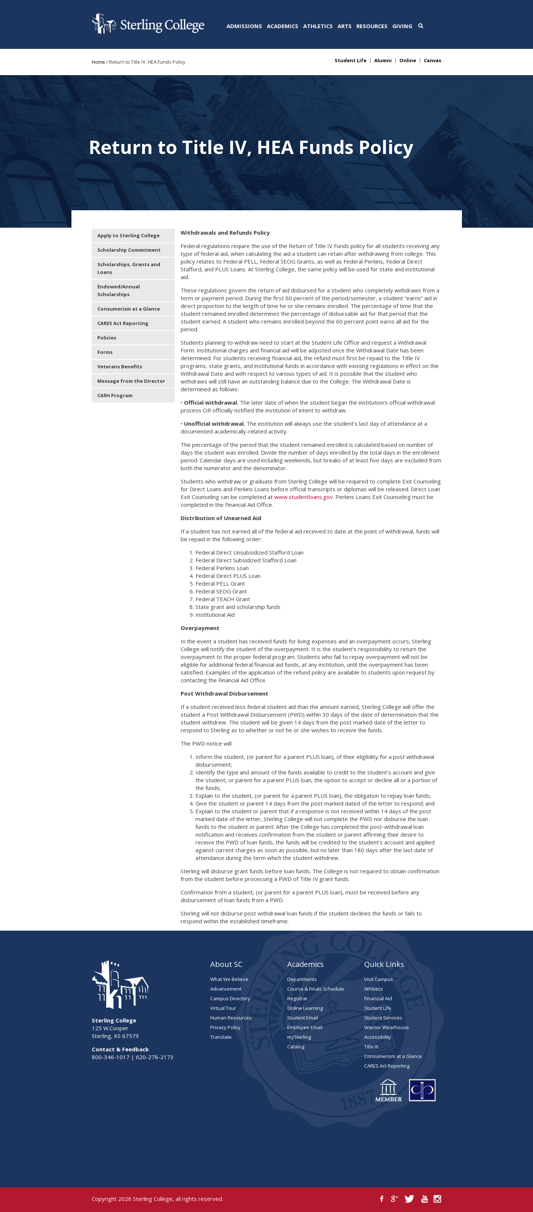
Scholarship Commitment (129, 250)
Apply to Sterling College (128, 235)
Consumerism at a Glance (128, 308)
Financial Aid (378, 998)
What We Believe (229, 979)
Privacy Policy (225, 1027)
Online (407, 60)
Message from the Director (131, 381)
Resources (372, 26)
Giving (402, 26)
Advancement (225, 988)
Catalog (295, 1046)
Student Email (302, 1017)
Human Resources (231, 1017)
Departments (302, 979)
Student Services (383, 1017)
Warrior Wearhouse (386, 1027)
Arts (345, 26)
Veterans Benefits (119, 366)
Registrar (297, 998)
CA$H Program (115, 395)
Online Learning (305, 1008)
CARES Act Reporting (122, 323)
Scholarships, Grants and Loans (128, 268)
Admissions (244, 26)
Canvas (432, 60)
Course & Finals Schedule (315, 988)
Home (98, 61)
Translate (221, 1037)
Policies (106, 337)
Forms (105, 352)
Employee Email (304, 1027)
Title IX (371, 1046)
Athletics (318, 26)
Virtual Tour (223, 1008)
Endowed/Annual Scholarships (118, 290)
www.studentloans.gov (303, 496)
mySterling (299, 1037)
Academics (282, 26)
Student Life (350, 60)
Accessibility (377, 1037)
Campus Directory (230, 998)
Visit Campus (378, 979)
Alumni (383, 60)
